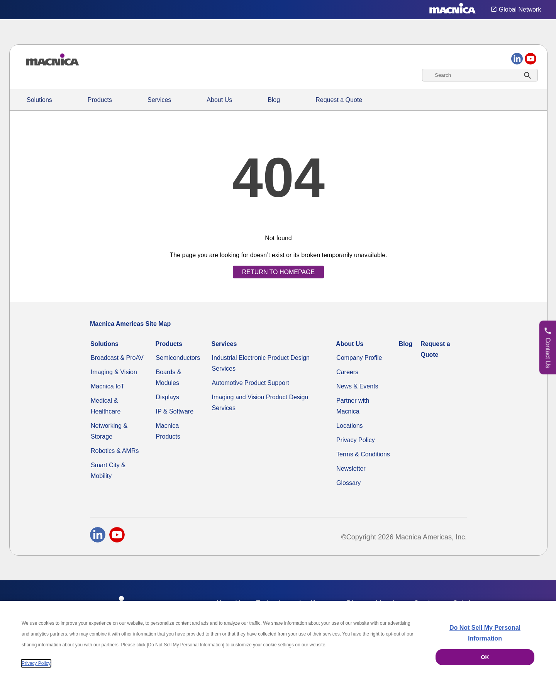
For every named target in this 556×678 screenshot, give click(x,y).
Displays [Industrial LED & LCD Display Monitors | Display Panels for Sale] (167, 397)
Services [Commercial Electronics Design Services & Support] (159, 100)
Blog (274, 100)
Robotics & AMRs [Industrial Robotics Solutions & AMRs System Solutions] (115, 450)
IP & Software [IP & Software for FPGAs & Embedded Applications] (175, 411)
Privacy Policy (355, 440)
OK (485, 657)
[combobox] (480, 75)
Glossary (348, 483)
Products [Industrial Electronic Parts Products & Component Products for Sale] (100, 100)
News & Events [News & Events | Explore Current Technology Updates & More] (357, 386)
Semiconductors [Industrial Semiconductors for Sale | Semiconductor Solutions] (178, 357)
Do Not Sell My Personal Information (484, 633)
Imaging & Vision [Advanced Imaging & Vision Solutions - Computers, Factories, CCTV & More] (114, 372)
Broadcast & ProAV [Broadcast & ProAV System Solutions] (117, 357)
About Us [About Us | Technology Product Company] (219, 100)
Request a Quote (338, 100)
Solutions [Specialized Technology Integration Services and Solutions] (39, 100)
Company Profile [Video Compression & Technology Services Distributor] (359, 357)
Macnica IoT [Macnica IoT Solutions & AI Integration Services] (107, 386)
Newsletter (351, 468)
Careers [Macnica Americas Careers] (347, 372)
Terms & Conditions (363, 454)
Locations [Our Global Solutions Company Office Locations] (349, 425)
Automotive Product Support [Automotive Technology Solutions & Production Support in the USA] (250, 383)
